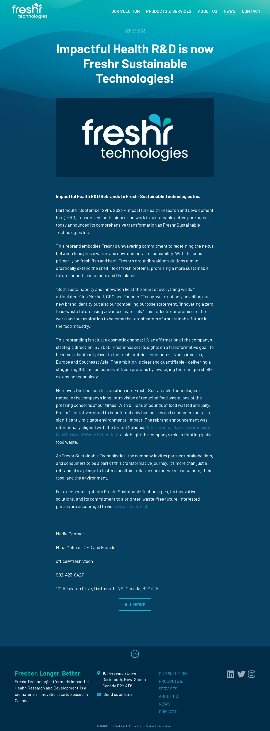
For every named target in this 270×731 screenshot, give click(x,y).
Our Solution (125, 11)
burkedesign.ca (164, 726)
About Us (207, 11)
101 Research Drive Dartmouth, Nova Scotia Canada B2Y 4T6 (124, 680)
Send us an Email (119, 694)
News (230, 11)
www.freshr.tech (132, 506)
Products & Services (169, 11)
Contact (251, 11)
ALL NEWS (135, 604)
